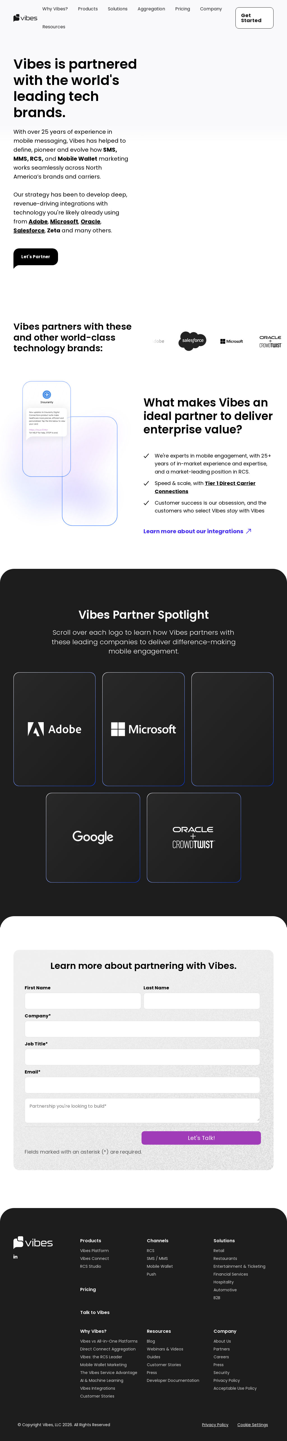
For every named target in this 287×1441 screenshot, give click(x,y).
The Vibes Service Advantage (108, 1372)
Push (151, 1274)
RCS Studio (90, 1266)
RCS (150, 1250)
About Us (222, 1341)
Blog (151, 1341)
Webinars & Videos (165, 1349)
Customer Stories (97, 1396)
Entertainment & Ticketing (239, 1266)
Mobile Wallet (160, 1266)
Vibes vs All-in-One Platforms (109, 1341)
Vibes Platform (94, 1250)
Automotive (225, 1290)
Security (222, 1372)
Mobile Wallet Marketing (103, 1365)
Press (152, 1372)
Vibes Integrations (97, 1388)
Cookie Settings (252, 1425)
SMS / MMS (157, 1258)
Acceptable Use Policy (235, 1388)
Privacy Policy (227, 1380)
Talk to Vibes (95, 1312)
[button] (55, 9)
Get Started (251, 18)
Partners (222, 1349)
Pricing (88, 1289)
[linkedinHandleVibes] (15, 1256)
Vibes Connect (94, 1258)
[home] (25, 17)
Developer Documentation (173, 1380)
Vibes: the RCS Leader (101, 1357)
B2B (217, 1298)
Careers (221, 1357)
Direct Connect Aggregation (108, 1349)
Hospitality (224, 1282)
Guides (153, 1357)
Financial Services (231, 1274)
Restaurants (225, 1258)
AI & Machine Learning (101, 1380)
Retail (219, 1250)
